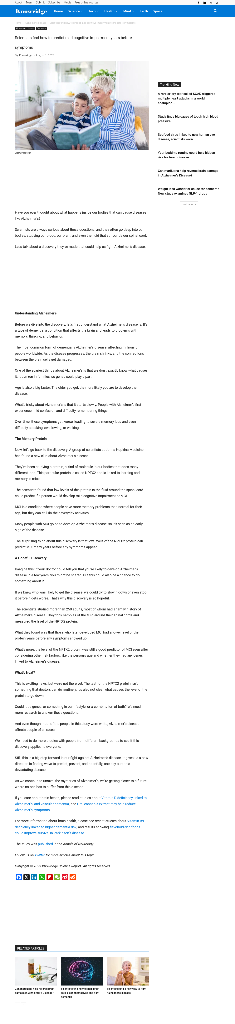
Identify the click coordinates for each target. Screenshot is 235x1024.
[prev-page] (17, 1004)
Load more (189, 204)
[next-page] (23, 1004)
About (18, 2)
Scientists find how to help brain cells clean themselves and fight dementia (80, 992)
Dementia (41, 28)
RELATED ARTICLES (30, 948)
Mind (128, 11)
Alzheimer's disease (35, 22)
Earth (144, 11)
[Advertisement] (44, 184)
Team (29, 2)
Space (157, 11)
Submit (40, 2)
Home (58, 11)
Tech (93, 11)
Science (75, 11)
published (45, 844)
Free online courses (87, 2)
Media (67, 2)
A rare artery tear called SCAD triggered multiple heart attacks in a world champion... (186, 98)
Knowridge (25, 55)
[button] (215, 11)
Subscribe (54, 2)
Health (111, 11)
